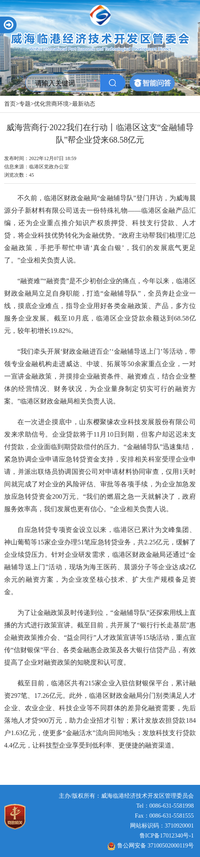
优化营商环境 (51, 104)
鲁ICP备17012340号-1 (167, 836)
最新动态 (83, 104)
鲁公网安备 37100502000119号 (151, 845)
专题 (25, 104)
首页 (10, 104)
